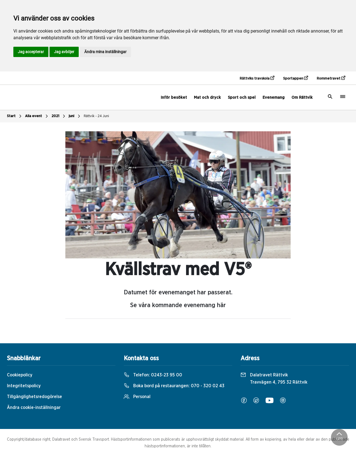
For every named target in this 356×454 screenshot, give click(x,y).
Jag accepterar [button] (31, 52)
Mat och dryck (207, 97)
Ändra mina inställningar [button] (105, 52)
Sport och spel (242, 97)
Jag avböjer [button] (64, 52)
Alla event (37, 116)
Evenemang (274, 97)
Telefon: (153, 375)
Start (15, 116)
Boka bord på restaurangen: (174, 385)
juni (75, 116)
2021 (58, 116)
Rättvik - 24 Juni (96, 116)
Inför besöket (174, 97)
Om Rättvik (302, 97)
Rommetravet (331, 78)
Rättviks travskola (257, 78)
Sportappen (295, 78)
